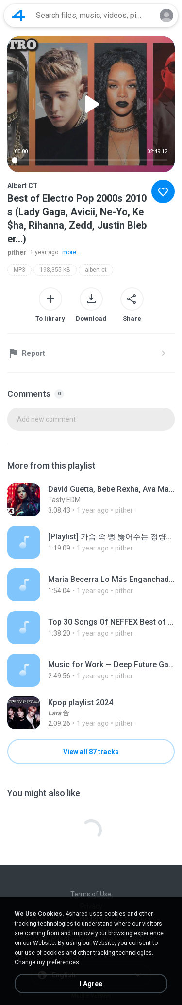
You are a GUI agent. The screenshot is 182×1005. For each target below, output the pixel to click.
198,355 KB (55, 270)
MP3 (19, 270)
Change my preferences (47, 962)
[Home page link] (18, 15)
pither (16, 252)
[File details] (91, 499)
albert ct (96, 270)
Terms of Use (91, 894)
